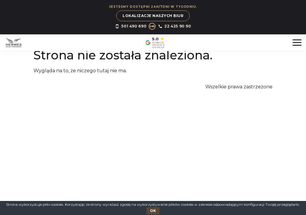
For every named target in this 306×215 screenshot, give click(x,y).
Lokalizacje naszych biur (153, 15)
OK (153, 210)
